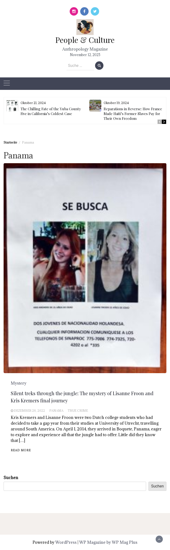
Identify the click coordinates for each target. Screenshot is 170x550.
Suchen (11, 477)
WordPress (66, 542)
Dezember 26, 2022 (29, 410)
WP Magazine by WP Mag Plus (108, 542)
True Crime (78, 410)
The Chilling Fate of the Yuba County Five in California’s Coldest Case (51, 111)
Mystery (18, 383)
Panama (56, 410)
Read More (21, 450)
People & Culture (85, 40)
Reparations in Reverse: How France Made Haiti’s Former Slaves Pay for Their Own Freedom (133, 113)
